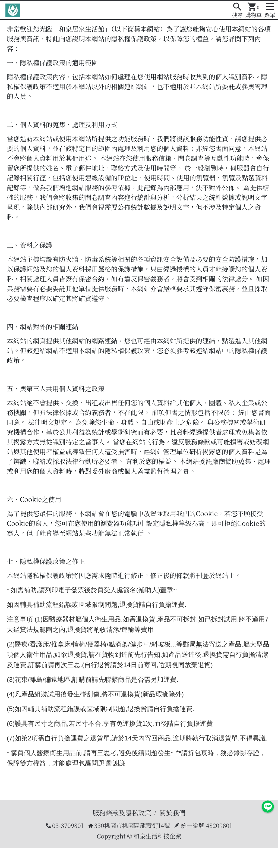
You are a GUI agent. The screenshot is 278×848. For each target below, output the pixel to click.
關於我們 (172, 812)
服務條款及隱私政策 (122, 812)
